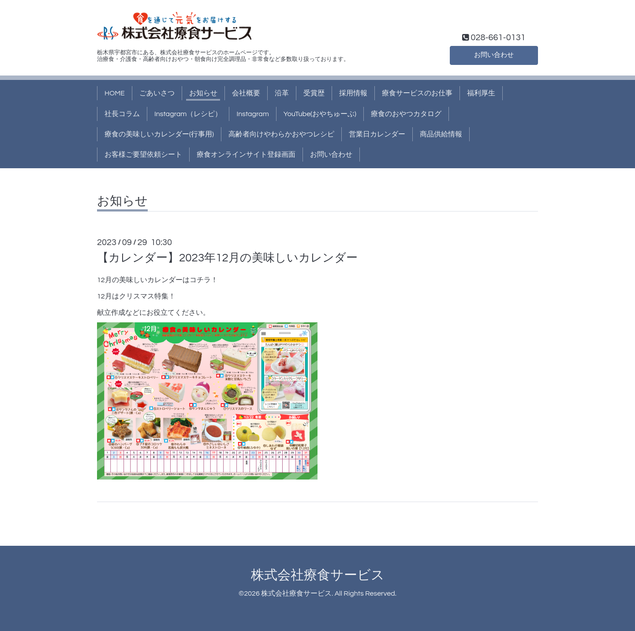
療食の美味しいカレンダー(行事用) (159, 134)
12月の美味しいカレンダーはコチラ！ (157, 279)
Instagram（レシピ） (188, 113)
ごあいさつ (157, 93)
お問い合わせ (494, 54)
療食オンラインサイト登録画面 (246, 154)
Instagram (252, 113)
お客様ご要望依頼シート (143, 154)
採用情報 (353, 93)
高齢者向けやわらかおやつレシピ (281, 134)
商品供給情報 (441, 134)
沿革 (282, 93)
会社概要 (246, 93)
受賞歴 (314, 93)
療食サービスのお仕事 (417, 93)
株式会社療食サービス (318, 575)
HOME (115, 93)
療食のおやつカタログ (406, 113)
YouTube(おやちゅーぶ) (320, 113)
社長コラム (122, 113)
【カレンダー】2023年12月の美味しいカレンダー (227, 258)
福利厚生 (481, 93)
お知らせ (203, 93)
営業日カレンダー (377, 134)
